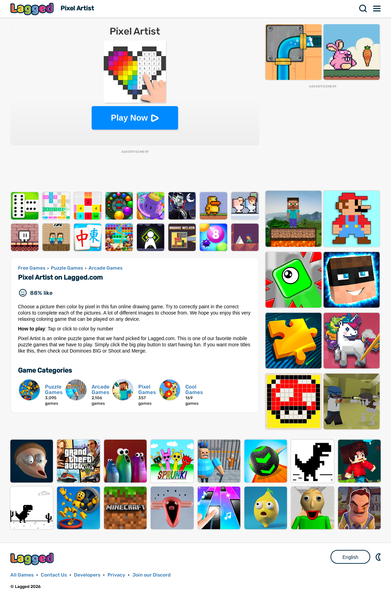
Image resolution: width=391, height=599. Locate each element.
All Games (22, 575)
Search (363, 8)
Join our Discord (151, 575)
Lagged (32, 9)
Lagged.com (32, 559)
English (351, 557)
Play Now (129, 117)
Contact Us (54, 575)
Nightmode (379, 557)
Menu (377, 8)
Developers (87, 575)
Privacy (116, 575)
